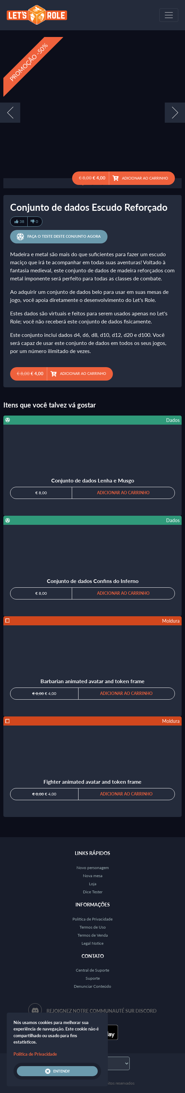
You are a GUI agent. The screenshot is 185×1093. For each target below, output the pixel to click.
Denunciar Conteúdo (92, 986)
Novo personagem (92, 867)
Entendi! (57, 1071)
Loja (92, 883)
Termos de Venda (93, 935)
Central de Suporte (92, 970)
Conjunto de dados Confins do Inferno (92, 581)
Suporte (93, 978)
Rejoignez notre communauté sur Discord (102, 1011)
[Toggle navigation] (168, 15)
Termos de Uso (93, 927)
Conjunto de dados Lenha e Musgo (92, 480)
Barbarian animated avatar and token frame (92, 681)
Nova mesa (92, 875)
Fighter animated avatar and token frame (92, 781)
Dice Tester (92, 891)
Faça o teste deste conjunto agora (59, 236)
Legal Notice (92, 943)
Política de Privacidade (92, 919)
